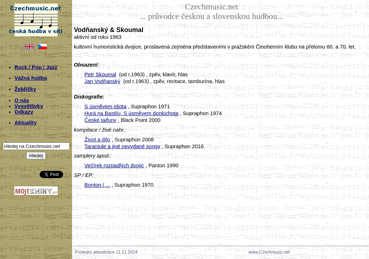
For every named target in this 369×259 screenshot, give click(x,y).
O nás (21, 100)
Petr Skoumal (100, 74)
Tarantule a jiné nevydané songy (122, 146)
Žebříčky (25, 89)
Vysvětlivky (28, 106)
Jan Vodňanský (102, 81)
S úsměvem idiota (105, 106)
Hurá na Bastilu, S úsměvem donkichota (131, 113)
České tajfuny (100, 120)
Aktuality (25, 123)
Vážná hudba (30, 78)
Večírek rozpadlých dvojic (114, 165)
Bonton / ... (97, 185)
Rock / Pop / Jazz (35, 67)
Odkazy (23, 112)
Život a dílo (97, 139)
